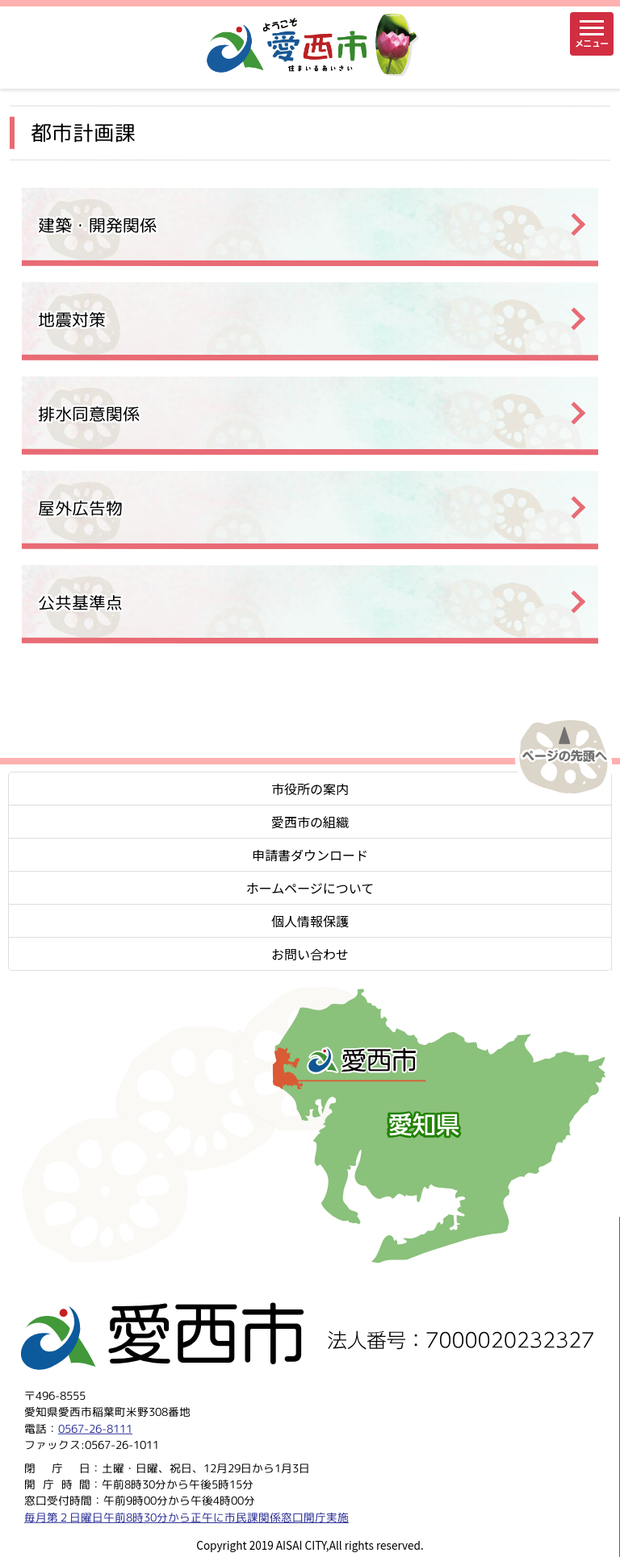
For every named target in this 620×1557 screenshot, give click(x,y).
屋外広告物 (80, 507)
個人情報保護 (310, 920)
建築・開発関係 (97, 224)
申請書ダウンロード (310, 854)
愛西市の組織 (310, 821)
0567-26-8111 (95, 1427)
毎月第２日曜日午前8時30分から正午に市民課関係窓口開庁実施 (186, 1516)
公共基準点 (80, 602)
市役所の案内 (310, 788)
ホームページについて (310, 887)
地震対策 (72, 319)
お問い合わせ (310, 954)
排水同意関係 (89, 413)
